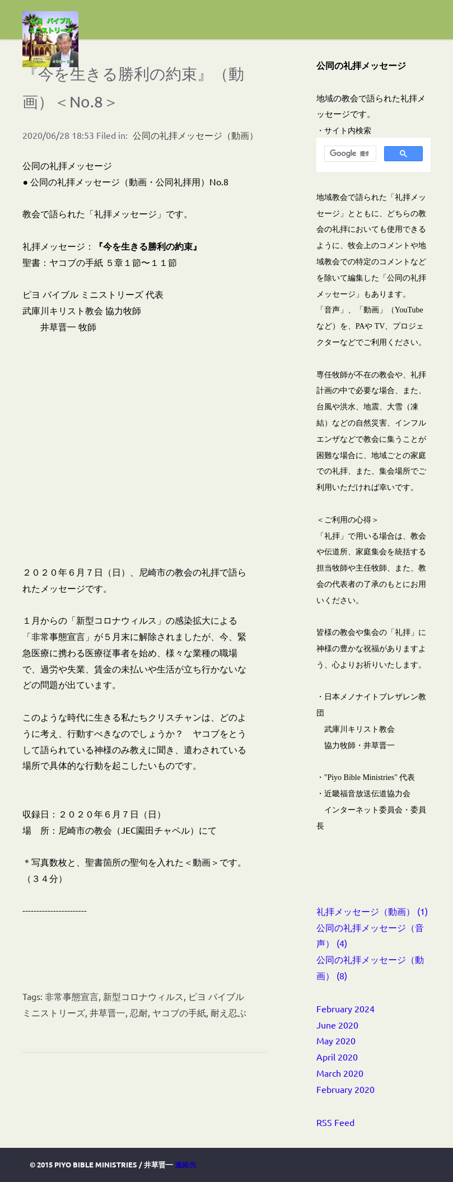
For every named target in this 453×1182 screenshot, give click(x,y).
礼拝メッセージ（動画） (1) (372, 911)
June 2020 (337, 1024)
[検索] (349, 154)
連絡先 (186, 1164)
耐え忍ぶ (228, 1012)
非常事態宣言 (72, 996)
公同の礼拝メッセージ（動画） (195, 135)
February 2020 (345, 1089)
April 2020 (337, 1056)
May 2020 (336, 1040)
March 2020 (339, 1072)
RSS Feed (335, 1122)
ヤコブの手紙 (179, 1012)
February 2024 (345, 1008)
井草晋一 (107, 1012)
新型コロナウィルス (143, 996)
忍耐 (139, 1012)
